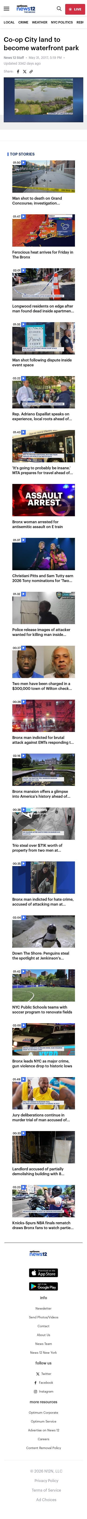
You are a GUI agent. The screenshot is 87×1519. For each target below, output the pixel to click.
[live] (75, 9)
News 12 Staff (14, 58)
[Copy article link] (31, 71)
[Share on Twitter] (24, 71)
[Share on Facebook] (18, 71)
